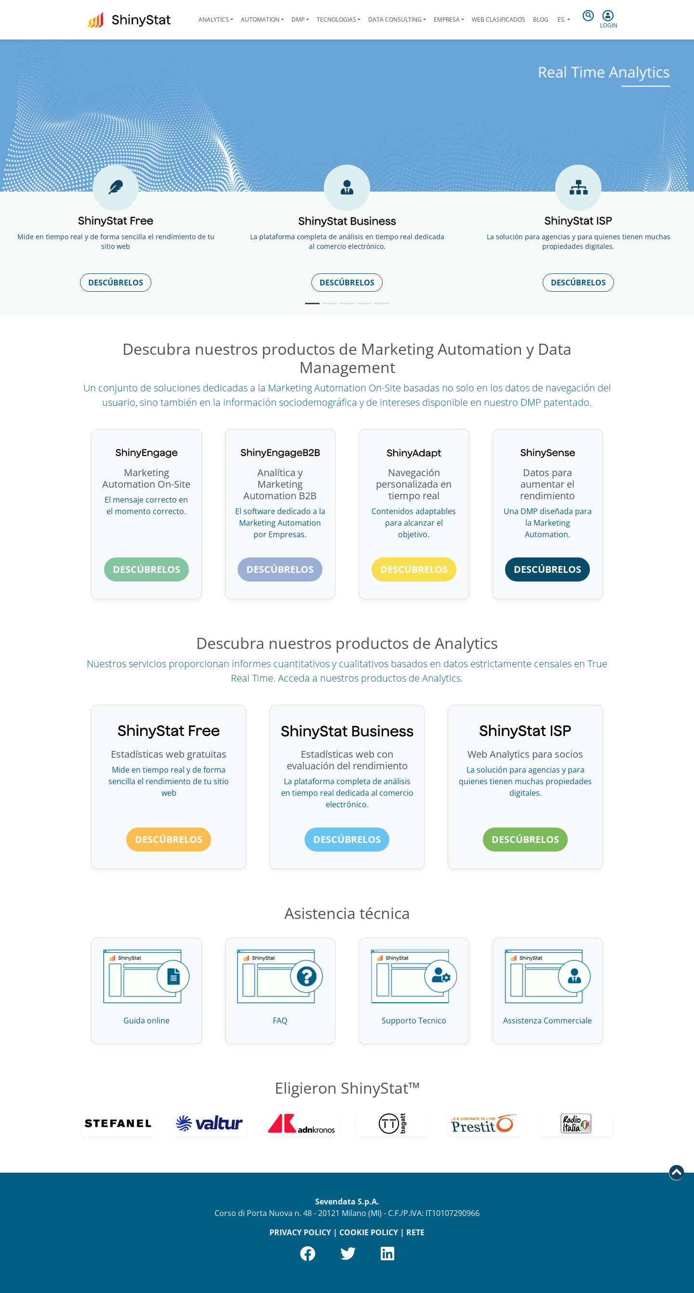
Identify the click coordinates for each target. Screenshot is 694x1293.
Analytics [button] (214, 19)
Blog (540, 19)
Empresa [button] (447, 19)
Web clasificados (498, 19)
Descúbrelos (115, 282)
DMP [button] (298, 19)
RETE (415, 1232)
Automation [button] (260, 19)
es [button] (561, 19)
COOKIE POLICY (368, 1232)
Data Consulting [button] (395, 19)
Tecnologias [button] (336, 19)
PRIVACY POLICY (300, 1232)
